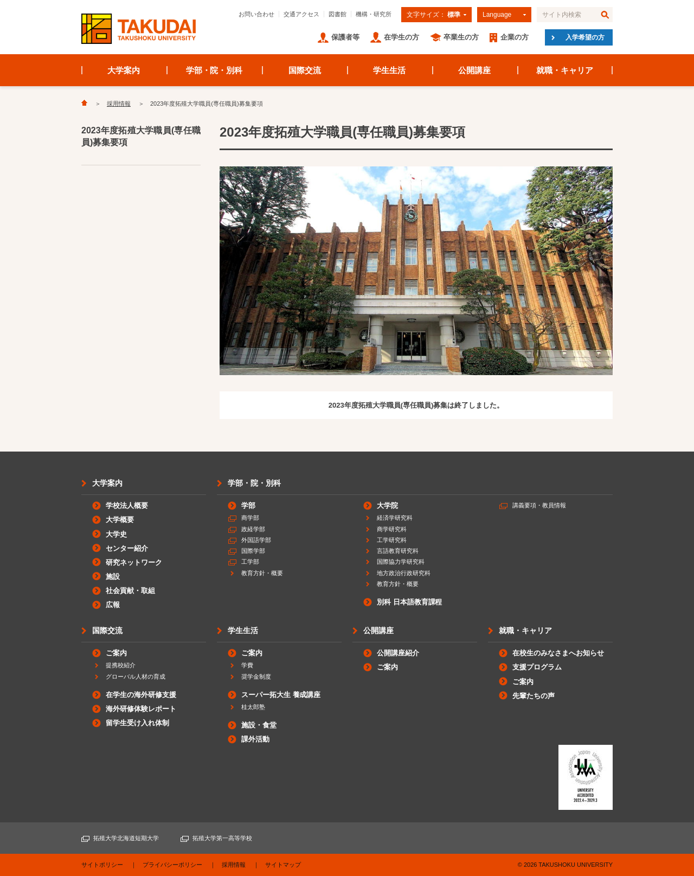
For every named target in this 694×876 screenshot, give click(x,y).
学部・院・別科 (214, 70)
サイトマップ (283, 864)
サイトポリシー (102, 864)
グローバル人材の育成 (135, 676)
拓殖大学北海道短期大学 (126, 838)
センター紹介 (127, 548)
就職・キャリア (564, 70)
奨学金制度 (256, 676)
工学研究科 (392, 540)
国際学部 (253, 551)
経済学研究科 (395, 517)
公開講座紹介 (398, 653)
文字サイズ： (433, 14)
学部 (248, 505)
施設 (113, 576)
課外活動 (255, 739)
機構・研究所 (373, 14)
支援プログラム (537, 667)
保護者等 (345, 37)
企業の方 (514, 37)
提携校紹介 (121, 665)
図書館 (337, 14)
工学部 (250, 561)
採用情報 (119, 103)
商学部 (250, 517)
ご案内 (116, 653)
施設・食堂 (259, 725)
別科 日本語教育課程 (409, 602)
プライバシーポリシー (172, 864)
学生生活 (389, 70)
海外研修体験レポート (141, 709)
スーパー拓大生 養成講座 (280, 695)
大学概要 (120, 520)
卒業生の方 (461, 37)
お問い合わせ (256, 14)
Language (497, 14)
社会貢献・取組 (130, 591)
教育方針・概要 (262, 573)
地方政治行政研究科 (403, 573)
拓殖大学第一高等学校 (222, 838)
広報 (113, 605)
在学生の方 (401, 37)
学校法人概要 (127, 505)
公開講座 (474, 70)
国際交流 (304, 70)
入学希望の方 (585, 37)
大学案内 (123, 70)
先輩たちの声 (533, 696)
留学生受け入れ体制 (137, 723)
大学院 (387, 505)
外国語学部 (256, 540)
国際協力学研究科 (401, 561)
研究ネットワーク (134, 562)
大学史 (116, 534)
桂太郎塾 (253, 707)
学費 (247, 665)
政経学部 (253, 529)
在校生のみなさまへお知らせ (558, 653)
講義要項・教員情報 (539, 505)
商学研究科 (392, 529)
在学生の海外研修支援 (141, 695)
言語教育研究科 (398, 551)
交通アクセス (301, 14)
